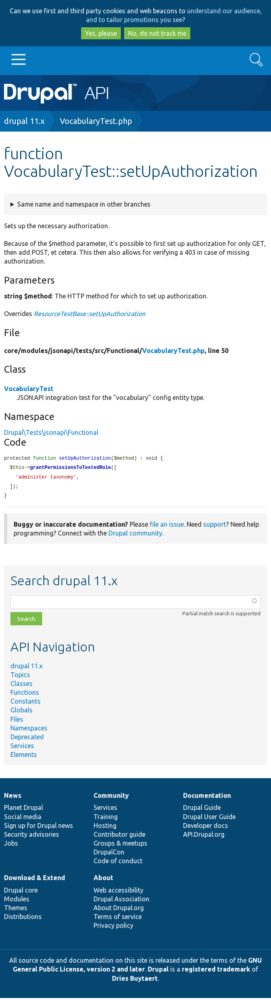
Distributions (23, 918)
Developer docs (205, 827)
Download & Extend (34, 879)
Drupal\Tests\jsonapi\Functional (51, 432)
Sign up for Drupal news (38, 827)
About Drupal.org (119, 909)
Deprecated (27, 738)
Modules (16, 901)
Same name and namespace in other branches (84, 204)
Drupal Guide (202, 809)
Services (22, 747)
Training (106, 818)
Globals (21, 712)
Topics (20, 676)
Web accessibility (118, 892)
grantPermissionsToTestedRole (70, 468)
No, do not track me (157, 33)
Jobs (11, 845)
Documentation (207, 797)
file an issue (167, 526)
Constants (25, 703)
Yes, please (101, 33)
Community (111, 797)
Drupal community (135, 535)
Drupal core (21, 892)
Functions (24, 694)
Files (16, 721)
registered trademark (216, 971)
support (214, 526)
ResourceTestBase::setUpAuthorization (89, 313)
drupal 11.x (24, 121)
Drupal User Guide (209, 818)
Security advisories (31, 836)
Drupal (158, 971)
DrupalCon (109, 854)
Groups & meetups (120, 845)
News (12, 797)
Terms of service (118, 918)
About (103, 879)
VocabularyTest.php (96, 121)
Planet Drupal (23, 809)
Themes (15, 909)
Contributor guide (119, 836)
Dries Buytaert (135, 980)
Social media (22, 818)
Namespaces (28, 730)
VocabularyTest (28, 388)
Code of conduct (118, 862)
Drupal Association (121, 901)
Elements (23, 756)
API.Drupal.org (203, 836)
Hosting (105, 827)
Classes (21, 685)
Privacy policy (113, 927)
